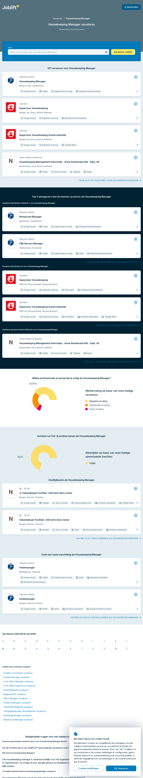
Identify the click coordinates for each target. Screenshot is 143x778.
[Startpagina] (10, 7)
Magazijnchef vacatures (14, 694)
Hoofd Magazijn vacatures (15, 690)
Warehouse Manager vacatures (18, 719)
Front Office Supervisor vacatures (19, 685)
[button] (106, 52)
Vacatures (57, 18)
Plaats (10, 48)
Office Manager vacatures (15, 698)
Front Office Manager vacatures (18, 681)
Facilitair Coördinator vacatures (18, 673)
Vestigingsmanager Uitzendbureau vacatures (24, 711)
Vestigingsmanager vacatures (17, 715)
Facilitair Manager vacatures (16, 677)
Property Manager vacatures (17, 702)
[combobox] (58, 52)
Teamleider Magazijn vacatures (18, 707)
